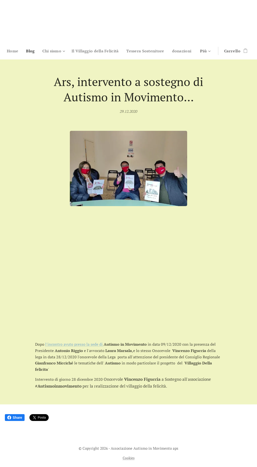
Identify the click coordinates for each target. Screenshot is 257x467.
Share (14, 417)
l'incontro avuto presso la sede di (74, 344)
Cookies (129, 458)
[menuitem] (24, 51)
